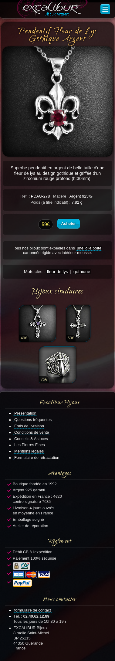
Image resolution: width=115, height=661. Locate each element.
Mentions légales (29, 451)
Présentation (25, 413)
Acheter (68, 223)
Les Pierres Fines (29, 444)
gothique (81, 271)
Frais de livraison (29, 426)
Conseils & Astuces (31, 438)
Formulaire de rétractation (36, 457)
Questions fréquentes (33, 419)
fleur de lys (57, 271)
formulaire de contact (32, 610)
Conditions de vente (31, 432)
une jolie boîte (89, 248)
